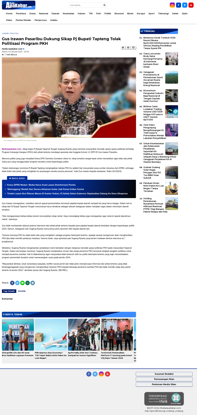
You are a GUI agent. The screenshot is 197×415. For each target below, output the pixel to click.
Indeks (53, 20)
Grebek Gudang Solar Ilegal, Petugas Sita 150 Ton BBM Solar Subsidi (152, 172)
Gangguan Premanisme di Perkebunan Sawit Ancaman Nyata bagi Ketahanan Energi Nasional (153, 79)
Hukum (81, 13)
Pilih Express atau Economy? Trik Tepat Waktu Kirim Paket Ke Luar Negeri (51, 355)
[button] (133, 47)
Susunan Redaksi (164, 374)
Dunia (33, 13)
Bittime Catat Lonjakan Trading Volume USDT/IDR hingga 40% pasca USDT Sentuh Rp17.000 (153, 113)
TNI (91, 13)
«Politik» (14, 33)
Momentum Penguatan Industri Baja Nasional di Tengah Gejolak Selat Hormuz (153, 95)
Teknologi (163, 13)
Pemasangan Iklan (164, 379)
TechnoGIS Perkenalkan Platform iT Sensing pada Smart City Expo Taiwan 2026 (116, 355)
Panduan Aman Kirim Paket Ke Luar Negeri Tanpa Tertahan (153, 187)
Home (9, 13)
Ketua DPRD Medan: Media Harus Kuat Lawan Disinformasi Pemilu (41, 185)
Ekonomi (119, 13)
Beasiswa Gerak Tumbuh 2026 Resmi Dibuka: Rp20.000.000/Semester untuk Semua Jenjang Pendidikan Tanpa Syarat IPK (159, 43)
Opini (184, 13)
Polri (98, 13)
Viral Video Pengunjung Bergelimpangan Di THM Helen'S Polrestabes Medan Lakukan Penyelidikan (154, 131)
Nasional (43, 13)
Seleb (175, 13)
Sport (151, 13)
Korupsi (141, 13)
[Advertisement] (159, 234)
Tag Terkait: (9, 291)
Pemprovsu (41, 20)
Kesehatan (68, 13)
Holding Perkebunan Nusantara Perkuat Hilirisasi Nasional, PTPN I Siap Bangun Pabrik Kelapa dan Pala (155, 205)
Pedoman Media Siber (164, 384)
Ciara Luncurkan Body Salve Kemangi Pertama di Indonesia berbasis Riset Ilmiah (152, 60)
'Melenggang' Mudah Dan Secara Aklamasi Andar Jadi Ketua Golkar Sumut (45, 189)
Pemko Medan (23, 20)
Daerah (55, 13)
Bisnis (130, 13)
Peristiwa (21, 13)
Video (9, 20)
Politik (107, 13)
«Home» (5, 33)
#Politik (22, 291)
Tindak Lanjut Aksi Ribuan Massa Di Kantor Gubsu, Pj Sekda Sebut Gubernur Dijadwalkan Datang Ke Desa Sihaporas (67, 193)
